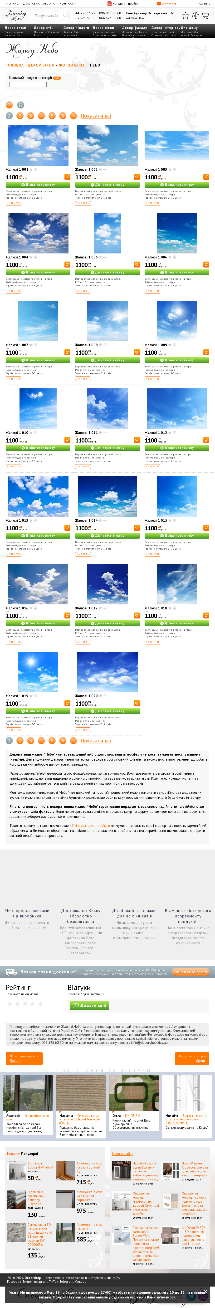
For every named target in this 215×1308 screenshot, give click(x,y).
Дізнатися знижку (40, 185)
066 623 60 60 (110, 18)
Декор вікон (103, 28)
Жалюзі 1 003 (156, 169)
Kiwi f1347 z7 (133, 1116)
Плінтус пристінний (73, 34)
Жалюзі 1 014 (86, 520)
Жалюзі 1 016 (17, 608)
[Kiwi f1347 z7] (134, 1094)
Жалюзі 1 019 (17, 696)
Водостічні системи (133, 35)
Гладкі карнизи (14, 32)
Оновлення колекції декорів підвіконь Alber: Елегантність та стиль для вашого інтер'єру (194, 1203)
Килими (68, 32)
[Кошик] (206, 15)
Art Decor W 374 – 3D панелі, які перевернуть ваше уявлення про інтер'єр (194, 1236)
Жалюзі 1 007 (17, 345)
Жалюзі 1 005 (86, 257)
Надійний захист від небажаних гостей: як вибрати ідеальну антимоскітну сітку (145, 1171)
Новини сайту (122, 1153)
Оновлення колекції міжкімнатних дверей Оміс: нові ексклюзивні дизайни (146, 1203)
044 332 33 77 (84, 13)
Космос (15, 1060)
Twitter (27, 1281)
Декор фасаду (134, 28)
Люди (200, 1060)
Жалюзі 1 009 (156, 345)
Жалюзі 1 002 (86, 169)
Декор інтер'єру (166, 28)
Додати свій (89, 1005)
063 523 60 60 (84, 18)
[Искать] (65, 15)
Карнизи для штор (104, 32)
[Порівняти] (195, 15)
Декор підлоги (76, 28)
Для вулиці (197, 35)
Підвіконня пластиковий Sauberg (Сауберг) (36, 1198)
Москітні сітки (87, 1175)
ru (209, 3)
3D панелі (53, 32)
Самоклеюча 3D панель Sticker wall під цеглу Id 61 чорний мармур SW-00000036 (40, 1234)
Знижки (166, 3)
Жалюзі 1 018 (156, 608)
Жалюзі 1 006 (156, 257)
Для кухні (187, 32)
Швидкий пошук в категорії (35, 78)
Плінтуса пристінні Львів (91, 825)
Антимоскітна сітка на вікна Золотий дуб (90, 1167)
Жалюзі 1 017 (86, 608)
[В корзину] (67, 177)
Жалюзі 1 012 (156, 432)
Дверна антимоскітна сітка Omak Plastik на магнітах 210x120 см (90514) (186, 1119)
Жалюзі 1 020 (86, 696)
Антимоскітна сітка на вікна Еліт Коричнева (90, 1196)
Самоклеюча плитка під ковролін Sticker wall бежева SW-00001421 (79, 1119)
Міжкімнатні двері (162, 32)
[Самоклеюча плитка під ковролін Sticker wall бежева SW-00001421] (81, 1094)
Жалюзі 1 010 (17, 432)
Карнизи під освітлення (12, 37)
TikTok (53, 1281)
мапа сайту (112, 1278)
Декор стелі (15, 28)
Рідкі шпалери (39, 37)
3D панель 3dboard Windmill (40, 1165)
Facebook (14, 1281)
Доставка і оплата (39, 3)
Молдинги (40, 32)
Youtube (80, 1281)
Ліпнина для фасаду (135, 32)
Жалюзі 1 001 (17, 169)
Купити (14, 203)
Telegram (66, 1281)
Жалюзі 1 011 (86, 432)
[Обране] (185, 15)
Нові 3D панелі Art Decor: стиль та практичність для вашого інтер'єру (195, 1169)
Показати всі (96, 115)
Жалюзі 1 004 (17, 257)
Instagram (40, 1281)
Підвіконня (99, 35)
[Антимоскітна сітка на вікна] (28, 1094)
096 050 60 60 (110, 13)
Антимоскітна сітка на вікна (27, 1117)
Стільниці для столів (163, 35)
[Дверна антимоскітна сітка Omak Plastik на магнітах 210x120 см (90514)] (187, 1094)
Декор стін (44, 28)
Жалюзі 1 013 (17, 520)
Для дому (189, 28)
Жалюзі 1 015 (156, 520)
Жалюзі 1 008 (86, 345)
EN (205, 3)
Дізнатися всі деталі (190, 972)
